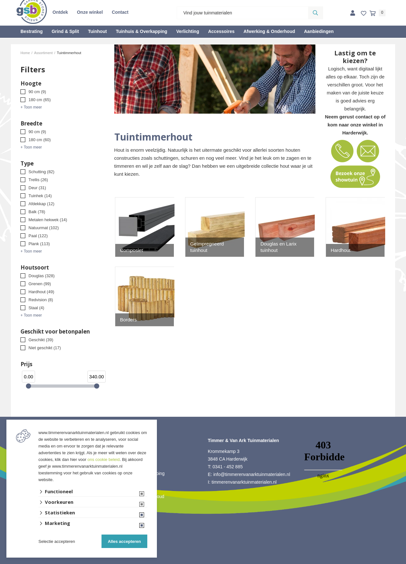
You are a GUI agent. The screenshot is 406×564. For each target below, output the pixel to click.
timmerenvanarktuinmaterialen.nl (244, 482)
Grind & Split (65, 31)
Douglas (41, 275)
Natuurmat (43, 227)
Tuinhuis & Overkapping (141, 31)
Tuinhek (40, 195)
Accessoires (221, 31)
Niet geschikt (44, 347)
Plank (39, 243)
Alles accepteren (124, 541)
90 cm (37, 91)
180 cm (39, 99)
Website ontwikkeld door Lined (203, 561)
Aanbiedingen (319, 31)
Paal (38, 235)
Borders (128, 319)
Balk (36, 211)
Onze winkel (90, 12)
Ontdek (60, 12)
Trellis (38, 179)
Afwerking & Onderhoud (269, 31)
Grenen (39, 283)
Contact (120, 12)
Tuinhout (97, 31)
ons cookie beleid (103, 459)
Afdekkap (41, 203)
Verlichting (187, 31)
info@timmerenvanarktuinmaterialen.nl (251, 474)
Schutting (41, 171)
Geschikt (40, 339)
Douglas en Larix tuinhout (278, 247)
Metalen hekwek (47, 219)
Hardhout (41, 291)
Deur (37, 187)
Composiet (131, 250)
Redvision (40, 299)
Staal (36, 307)
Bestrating (31, 31)
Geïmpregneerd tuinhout (207, 247)
